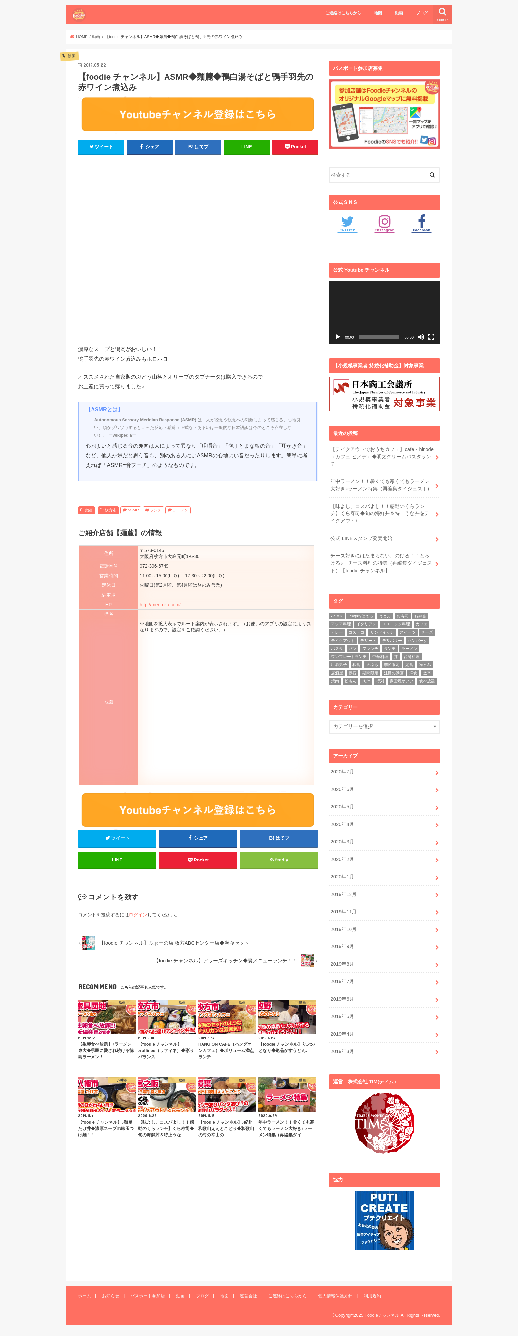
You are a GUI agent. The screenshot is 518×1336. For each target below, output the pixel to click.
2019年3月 (342, 1051)
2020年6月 (342, 789)
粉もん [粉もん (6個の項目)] (350, 681)
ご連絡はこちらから (343, 13)
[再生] (337, 337)
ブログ (422, 13)
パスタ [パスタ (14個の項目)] (337, 648)
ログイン (138, 914)
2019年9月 (342, 946)
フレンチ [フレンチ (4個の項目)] (370, 648)
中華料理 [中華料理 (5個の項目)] (380, 656)
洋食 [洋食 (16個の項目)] (413, 673)
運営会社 (248, 1295)
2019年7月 (342, 981)
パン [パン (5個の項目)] (352, 648)
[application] (384, 312)
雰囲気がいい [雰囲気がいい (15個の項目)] (401, 681)
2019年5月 (342, 1016)
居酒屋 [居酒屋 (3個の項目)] (337, 673)
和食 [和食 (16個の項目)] (356, 664)
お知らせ (110, 1295)
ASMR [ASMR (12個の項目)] (337, 616)
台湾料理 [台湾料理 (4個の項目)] (412, 656)
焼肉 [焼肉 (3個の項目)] (335, 681)
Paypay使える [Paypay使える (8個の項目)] (360, 616)
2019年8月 (342, 964)
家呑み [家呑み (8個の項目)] (425, 664)
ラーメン (180, 510)
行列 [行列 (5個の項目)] (380, 681)
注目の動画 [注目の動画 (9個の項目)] (394, 673)
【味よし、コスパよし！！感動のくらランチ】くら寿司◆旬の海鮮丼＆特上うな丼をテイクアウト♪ (379, 513)
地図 (378, 13)
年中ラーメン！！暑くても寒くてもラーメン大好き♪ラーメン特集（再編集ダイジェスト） (381, 485)
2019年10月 (343, 929)
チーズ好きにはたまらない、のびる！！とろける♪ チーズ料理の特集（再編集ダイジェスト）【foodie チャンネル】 (381, 563)
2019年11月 (343, 911)
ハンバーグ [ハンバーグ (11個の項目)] (417, 640)
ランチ (156, 510)
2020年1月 (342, 876)
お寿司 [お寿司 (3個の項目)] (403, 616)
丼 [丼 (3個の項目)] (396, 656)
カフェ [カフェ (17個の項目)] (421, 624)
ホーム (84, 1295)
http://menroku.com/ (160, 604)
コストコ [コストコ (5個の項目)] (356, 632)
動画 (399, 13)
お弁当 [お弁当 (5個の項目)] (420, 616)
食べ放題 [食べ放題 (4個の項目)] (427, 681)
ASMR (133, 510)
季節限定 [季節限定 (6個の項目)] (392, 664)
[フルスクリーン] (431, 337)
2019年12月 (343, 894)
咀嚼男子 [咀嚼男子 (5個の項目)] (339, 664)
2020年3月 (342, 841)
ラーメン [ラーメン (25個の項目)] (409, 648)
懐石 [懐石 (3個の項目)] (352, 673)
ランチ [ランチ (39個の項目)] (390, 648)
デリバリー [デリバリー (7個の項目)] (392, 640)
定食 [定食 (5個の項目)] (409, 664)
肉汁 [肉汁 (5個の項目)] (366, 681)
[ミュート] (421, 337)
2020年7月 (342, 771)
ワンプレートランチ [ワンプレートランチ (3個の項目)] (349, 656)
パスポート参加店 (147, 1295)
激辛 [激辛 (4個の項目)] (427, 673)
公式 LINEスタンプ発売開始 (361, 538)
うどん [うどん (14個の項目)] (385, 616)
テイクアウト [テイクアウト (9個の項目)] (343, 640)
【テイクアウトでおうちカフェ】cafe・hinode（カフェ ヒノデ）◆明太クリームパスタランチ (382, 456)
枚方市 (111, 510)
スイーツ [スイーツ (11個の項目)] (408, 632)
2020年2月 (342, 859)
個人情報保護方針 (335, 1295)
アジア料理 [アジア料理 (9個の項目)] (341, 624)
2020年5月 (342, 806)
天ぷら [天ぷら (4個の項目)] (372, 664)
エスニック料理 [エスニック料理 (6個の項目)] (396, 624)
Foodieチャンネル (382, 1314)
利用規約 (372, 1295)
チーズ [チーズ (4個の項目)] (427, 632)
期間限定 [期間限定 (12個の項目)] (370, 673)
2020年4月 (342, 824)
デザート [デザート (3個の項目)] (368, 640)
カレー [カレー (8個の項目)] (337, 632)
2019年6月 (342, 999)
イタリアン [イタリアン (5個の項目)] (366, 624)
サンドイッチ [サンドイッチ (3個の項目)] (382, 632)
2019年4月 (342, 1034)
